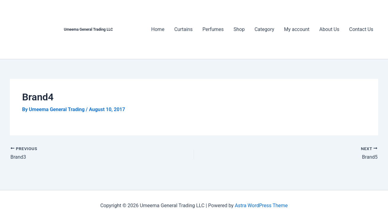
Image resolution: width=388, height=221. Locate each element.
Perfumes (213, 29)
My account (296, 29)
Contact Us (361, 29)
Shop (239, 29)
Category (264, 29)
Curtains (183, 29)
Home (158, 29)
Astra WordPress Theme (261, 205)
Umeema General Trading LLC (88, 29)
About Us (329, 29)
